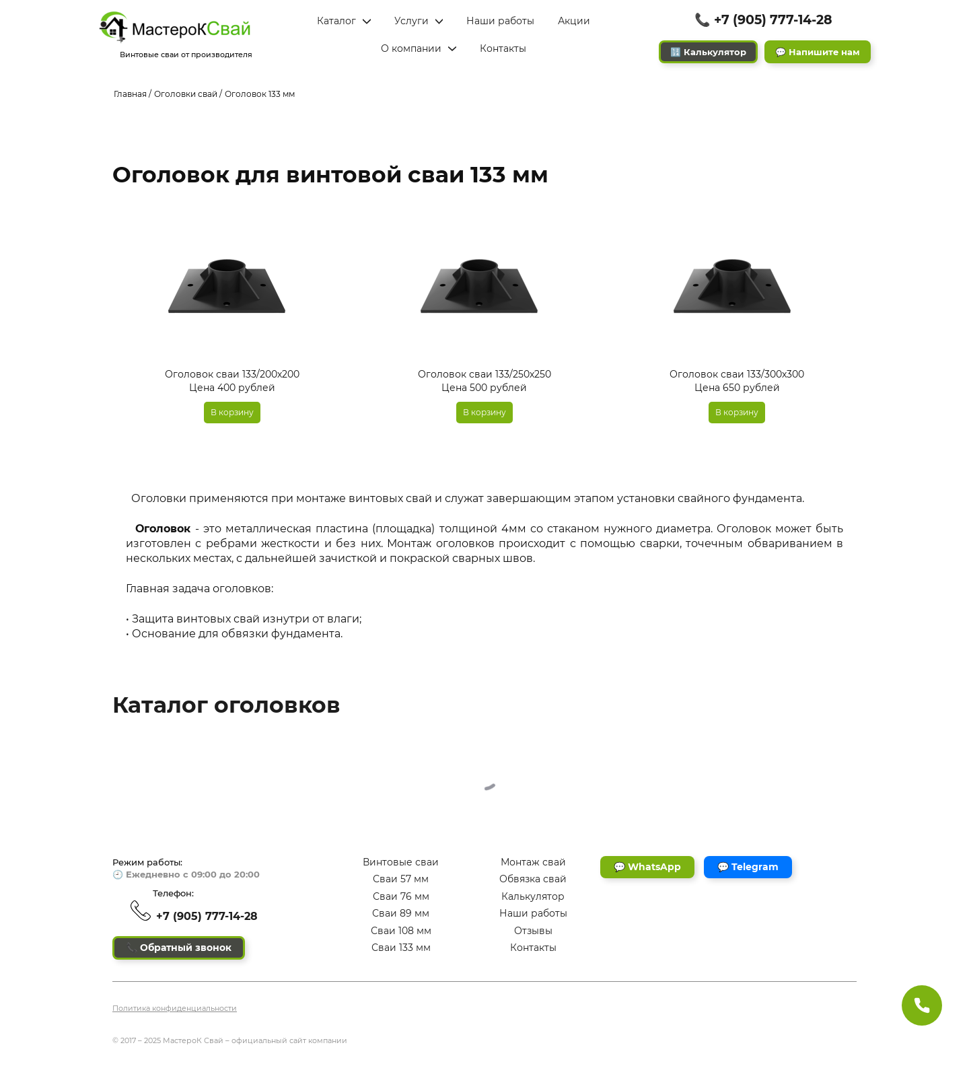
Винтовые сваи (401, 862)
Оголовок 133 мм (260, 94)
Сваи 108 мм (401, 931)
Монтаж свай (533, 862)
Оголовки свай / (188, 94)
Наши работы (533, 913)
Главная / (132, 94)
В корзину (232, 412)
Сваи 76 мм (401, 896)
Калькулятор (533, 896)
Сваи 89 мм (400, 913)
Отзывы (533, 931)
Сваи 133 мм (401, 947)
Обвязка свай (533, 879)
